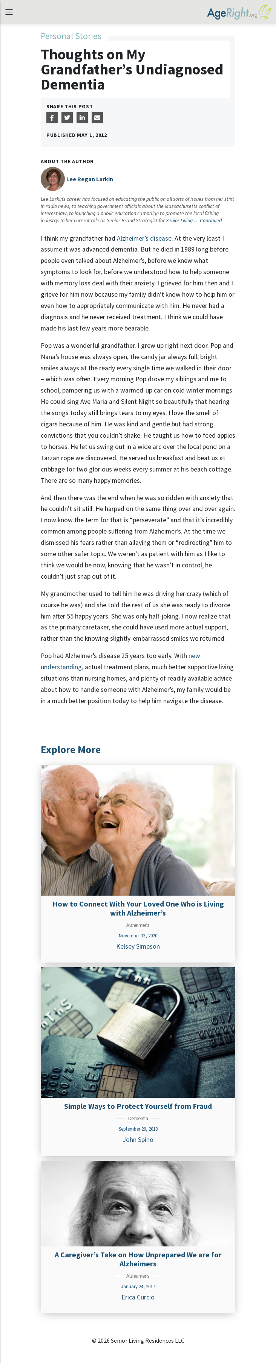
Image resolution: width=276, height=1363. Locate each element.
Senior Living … (183, 220)
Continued (211, 220)
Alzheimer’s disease (144, 238)
